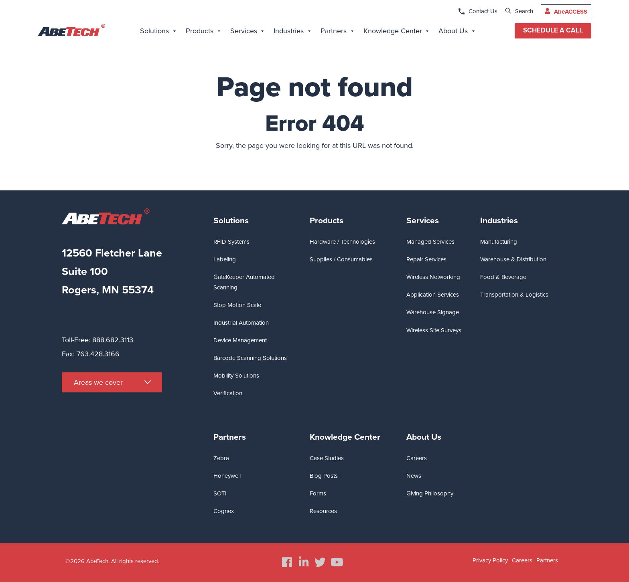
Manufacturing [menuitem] (498, 241)
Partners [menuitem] (229, 437)
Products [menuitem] (326, 221)
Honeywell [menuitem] (227, 475)
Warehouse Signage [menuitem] (432, 312)
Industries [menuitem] (499, 221)
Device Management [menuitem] (240, 340)
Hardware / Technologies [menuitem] (342, 241)
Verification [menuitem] (227, 393)
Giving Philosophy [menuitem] (429, 493)
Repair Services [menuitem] (426, 259)
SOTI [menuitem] (220, 493)
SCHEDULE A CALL (553, 30)
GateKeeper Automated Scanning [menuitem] (244, 282)
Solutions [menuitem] (231, 221)
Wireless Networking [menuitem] (433, 277)
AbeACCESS (570, 11)
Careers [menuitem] (416, 458)
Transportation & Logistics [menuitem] (514, 294)
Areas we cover (98, 382)
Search (524, 11)
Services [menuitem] (422, 221)
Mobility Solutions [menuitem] (236, 375)
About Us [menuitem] (423, 437)
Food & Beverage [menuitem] (503, 277)
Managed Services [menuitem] (430, 241)
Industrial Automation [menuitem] (241, 322)
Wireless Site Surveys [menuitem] (433, 330)
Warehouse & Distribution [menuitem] (513, 259)
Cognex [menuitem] (223, 511)
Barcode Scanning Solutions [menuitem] (250, 358)
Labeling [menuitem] (224, 259)
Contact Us (483, 11)
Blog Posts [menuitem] (324, 475)
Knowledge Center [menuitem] (345, 437)
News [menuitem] (413, 475)
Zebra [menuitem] (221, 458)
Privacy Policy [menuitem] (490, 560)
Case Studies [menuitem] (327, 458)
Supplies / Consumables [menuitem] (341, 259)
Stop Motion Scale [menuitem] (237, 305)
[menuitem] (158, 32)
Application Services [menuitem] (432, 294)
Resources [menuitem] (323, 511)
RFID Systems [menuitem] (231, 241)
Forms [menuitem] (318, 493)
